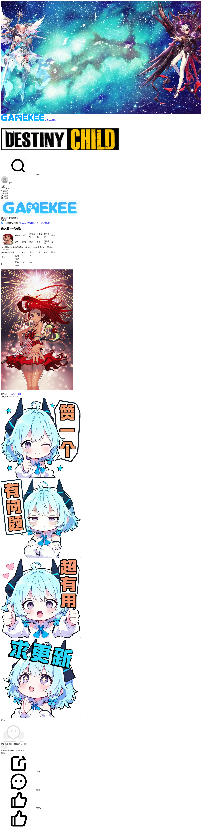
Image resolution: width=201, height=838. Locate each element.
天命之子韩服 (16, 394)
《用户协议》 (45, 223)
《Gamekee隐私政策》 (27, 223)
